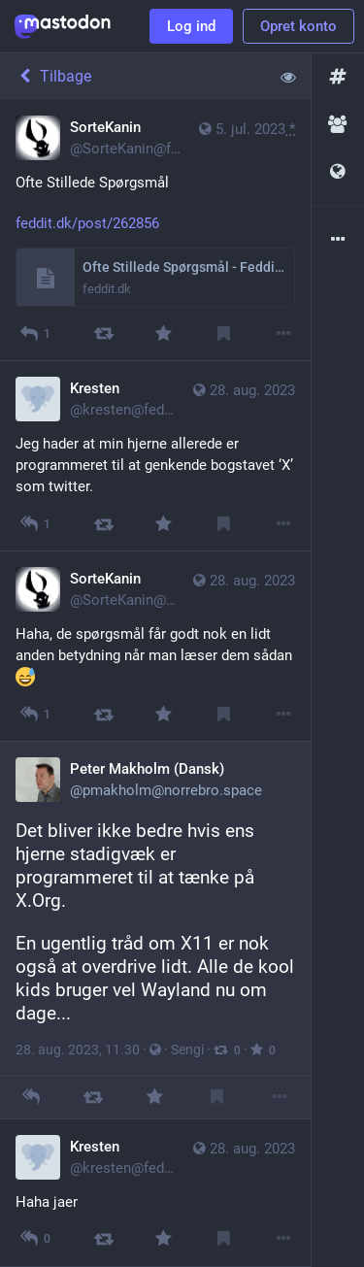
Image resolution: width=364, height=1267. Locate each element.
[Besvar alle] (35, 524)
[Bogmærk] (224, 333)
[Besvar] (35, 333)
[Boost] (103, 333)
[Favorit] (163, 333)
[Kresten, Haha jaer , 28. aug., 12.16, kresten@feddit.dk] (155, 1193)
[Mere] (284, 333)
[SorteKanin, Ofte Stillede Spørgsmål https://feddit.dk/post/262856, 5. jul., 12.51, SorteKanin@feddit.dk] (155, 230)
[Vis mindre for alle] (288, 76)
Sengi (187, 1049)
